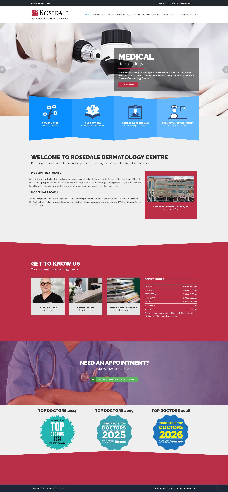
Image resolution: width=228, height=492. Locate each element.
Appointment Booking (41, 3)
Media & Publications (149, 15)
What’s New (170, 15)
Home (86, 15)
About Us (98, 15)
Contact (184, 15)
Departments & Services (120, 15)
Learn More (128, 84)
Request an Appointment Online (112, 379)
